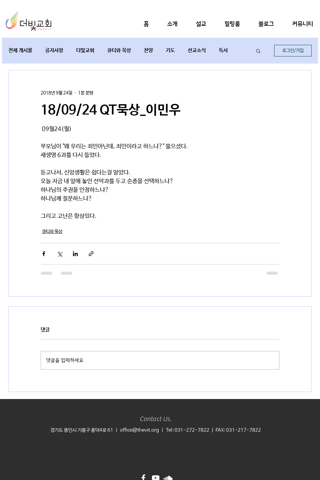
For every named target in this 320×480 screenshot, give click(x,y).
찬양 (148, 50)
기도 (170, 50)
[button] (172, 24)
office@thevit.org (139, 430)
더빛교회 (85, 50)
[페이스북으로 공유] (44, 254)
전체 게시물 (20, 50)
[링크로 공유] (91, 254)
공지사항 (54, 50)
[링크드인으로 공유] (75, 254)
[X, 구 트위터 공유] (59, 254)
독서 (223, 50)
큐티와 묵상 (119, 50)
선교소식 (197, 50)
